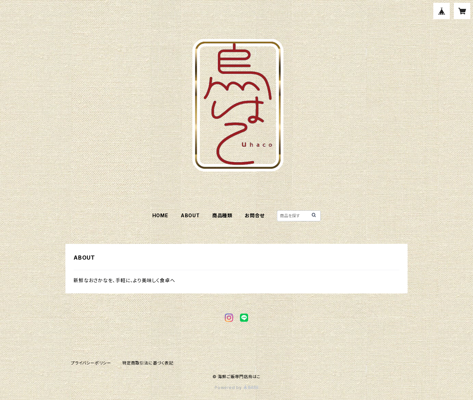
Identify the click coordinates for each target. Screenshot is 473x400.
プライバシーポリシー (91, 362)
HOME (160, 215)
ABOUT (190, 215)
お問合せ (255, 215)
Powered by (236, 387)
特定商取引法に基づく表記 (148, 362)
